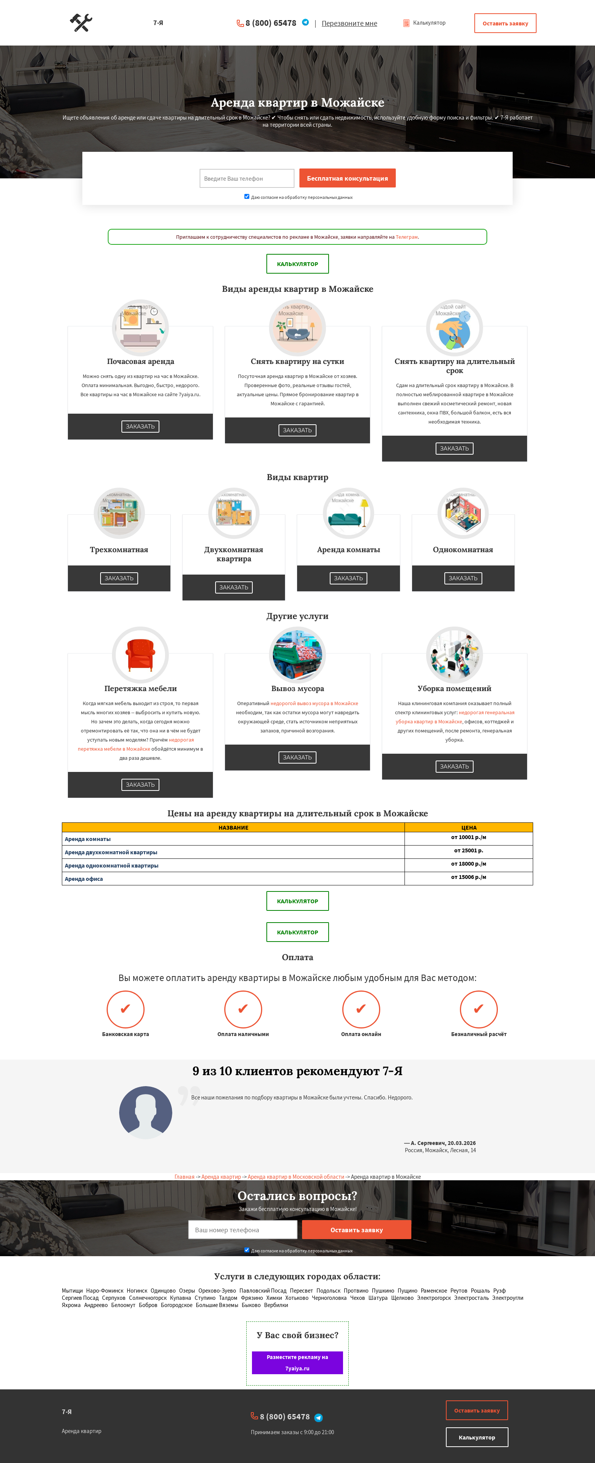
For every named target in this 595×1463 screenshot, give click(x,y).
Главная (185, 1176)
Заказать (140, 426)
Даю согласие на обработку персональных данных (298, 197)
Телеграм (407, 236)
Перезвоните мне (349, 23)
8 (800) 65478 (271, 22)
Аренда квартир (221, 1176)
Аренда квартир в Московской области (296, 1176)
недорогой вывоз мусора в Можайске (314, 703)
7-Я (67, 1411)
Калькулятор (424, 22)
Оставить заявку (505, 23)
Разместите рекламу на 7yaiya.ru (297, 1362)
